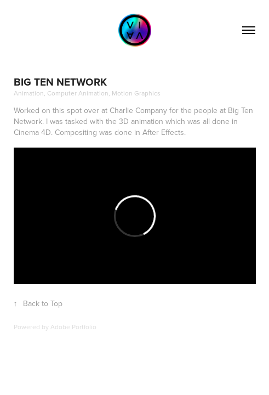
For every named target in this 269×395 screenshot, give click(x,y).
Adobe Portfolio (73, 326)
